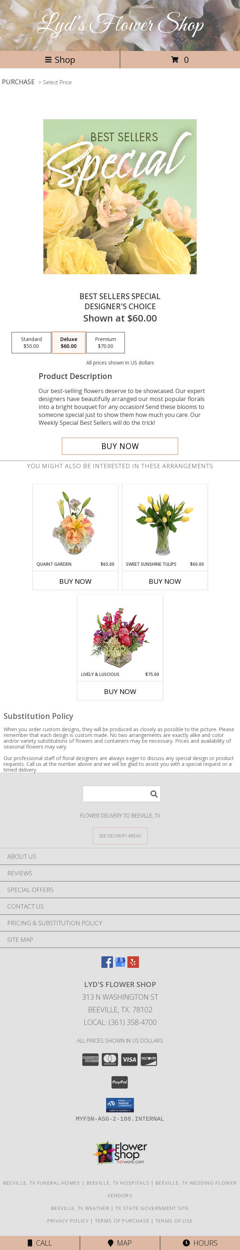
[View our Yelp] (133, 965)
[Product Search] (122, 794)
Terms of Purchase (122, 1220)
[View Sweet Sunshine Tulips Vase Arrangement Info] (165, 522)
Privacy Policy (68, 1220)
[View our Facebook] (107, 965)
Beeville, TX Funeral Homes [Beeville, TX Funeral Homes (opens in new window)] (41, 1183)
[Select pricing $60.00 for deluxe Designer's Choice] (69, 342)
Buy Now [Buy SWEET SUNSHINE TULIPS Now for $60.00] (165, 581)
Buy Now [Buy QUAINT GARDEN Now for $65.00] (75, 581)
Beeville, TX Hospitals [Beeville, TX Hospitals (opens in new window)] (118, 1183)
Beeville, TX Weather (80, 1208)
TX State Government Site (152, 1208)
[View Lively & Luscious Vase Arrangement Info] (120, 633)
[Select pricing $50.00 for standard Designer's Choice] (31, 342)
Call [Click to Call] (40, 1243)
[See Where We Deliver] (120, 835)
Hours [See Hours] (200, 1243)
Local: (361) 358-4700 (120, 1022)
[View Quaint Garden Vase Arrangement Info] (75, 522)
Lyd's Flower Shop (120, 25)
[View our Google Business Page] (120, 965)
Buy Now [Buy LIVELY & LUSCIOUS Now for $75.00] (120, 691)
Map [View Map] (120, 1243)
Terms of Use (174, 1220)
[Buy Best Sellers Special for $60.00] (120, 446)
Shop (60, 59)
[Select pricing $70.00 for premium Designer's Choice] (106, 342)
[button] (120, 1105)
